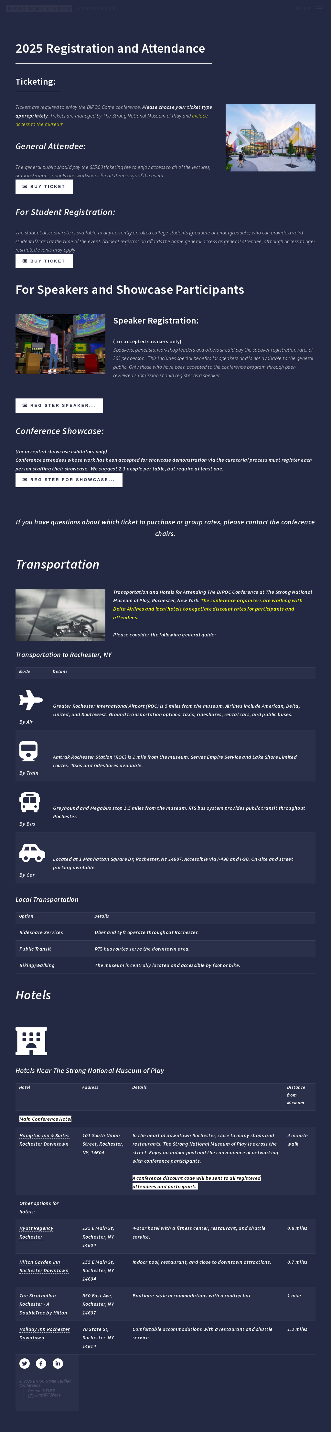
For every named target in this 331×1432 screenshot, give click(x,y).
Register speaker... (63, 405)
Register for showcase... (72, 479)
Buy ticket (48, 186)
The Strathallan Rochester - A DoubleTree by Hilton (43, 1304)
